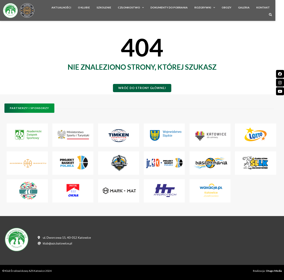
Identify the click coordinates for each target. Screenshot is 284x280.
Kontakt (264, 10)
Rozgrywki (205, 10)
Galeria (245, 10)
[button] (279, 10)
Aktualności (62, 10)
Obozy (228, 10)
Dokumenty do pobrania (170, 10)
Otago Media (274, 270)
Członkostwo (132, 10)
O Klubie (85, 10)
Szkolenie (105, 10)
